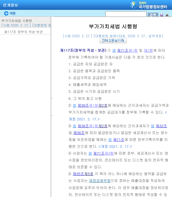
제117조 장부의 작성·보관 (23, 31)
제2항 (148, 50)
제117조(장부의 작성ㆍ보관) (83, 50)
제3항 (109, 153)
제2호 (103, 105)
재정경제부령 (100, 180)
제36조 (83, 105)
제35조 (78, 173)
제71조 (122, 50)
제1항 (133, 50)
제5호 (88, 173)
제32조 (161, 125)
